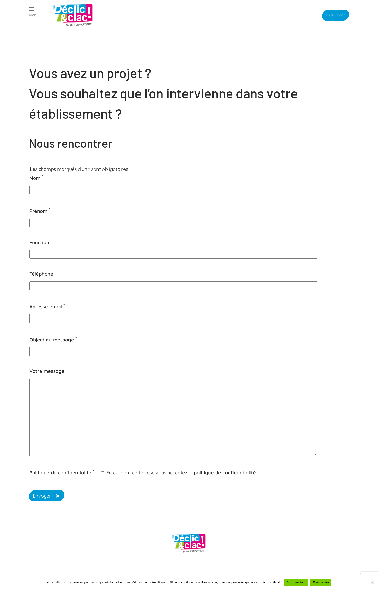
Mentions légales (238, 569)
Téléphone (41, 274)
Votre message (47, 371)
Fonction (39, 242)
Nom (36, 178)
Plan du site (135, 569)
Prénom (39, 211)
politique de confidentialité (225, 473)
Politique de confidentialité (61, 473)
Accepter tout (295, 582)
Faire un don (335, 15)
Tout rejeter (321, 582)
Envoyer (42, 496)
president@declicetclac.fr (67, 554)
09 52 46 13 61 (54, 533)
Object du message (53, 340)
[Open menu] (34, 13)
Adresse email (47, 307)
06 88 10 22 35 (54, 542)
